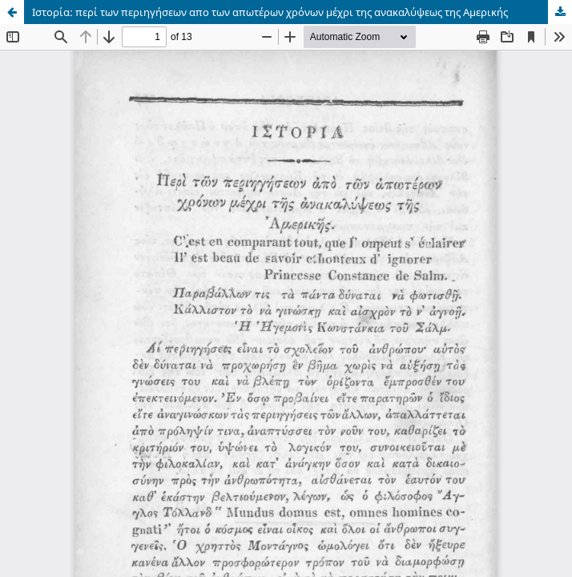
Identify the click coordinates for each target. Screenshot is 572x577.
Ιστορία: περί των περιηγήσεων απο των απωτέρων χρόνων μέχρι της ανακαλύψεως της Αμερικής (270, 12)
